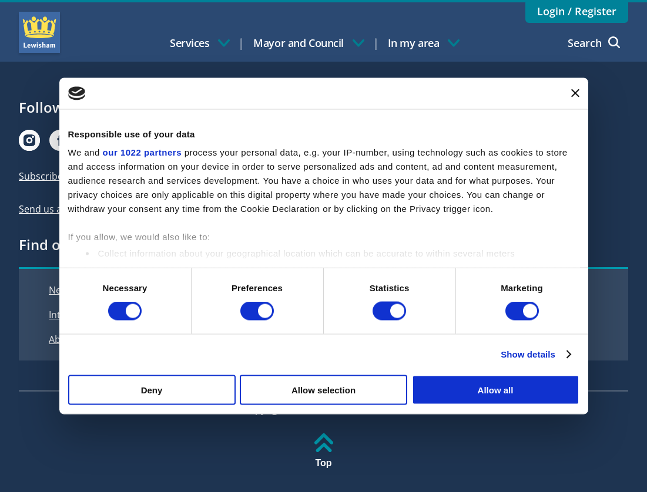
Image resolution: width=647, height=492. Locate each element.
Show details (528, 354)
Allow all (496, 390)
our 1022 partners (142, 152)
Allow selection (323, 390)
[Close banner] (575, 93)
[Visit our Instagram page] (29, 140)
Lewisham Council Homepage (39, 32)
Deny (152, 390)
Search (594, 43)
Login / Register (576, 11)
